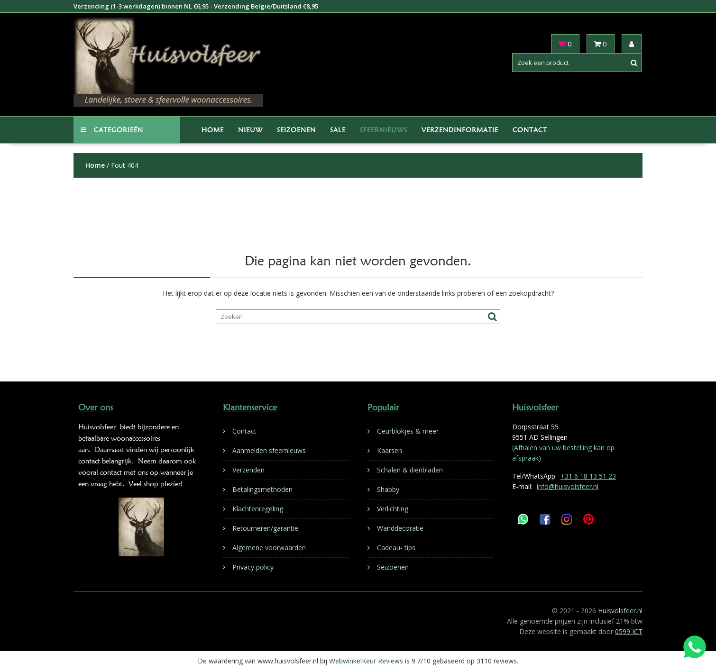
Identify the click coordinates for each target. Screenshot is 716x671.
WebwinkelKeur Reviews (366, 660)
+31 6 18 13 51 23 (588, 476)
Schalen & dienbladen (410, 469)
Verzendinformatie (460, 130)
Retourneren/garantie (265, 528)
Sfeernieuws (383, 130)
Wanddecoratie (400, 528)
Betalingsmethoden (262, 489)
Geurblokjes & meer (408, 430)
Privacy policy (253, 566)
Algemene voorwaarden (269, 547)
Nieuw (250, 130)
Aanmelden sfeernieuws (269, 450)
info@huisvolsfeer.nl (567, 486)
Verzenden (248, 469)
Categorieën (112, 130)
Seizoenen (296, 130)
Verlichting (392, 508)
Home (213, 130)
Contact (530, 130)
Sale (338, 130)
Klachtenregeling (257, 508)
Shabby (388, 489)
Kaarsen (389, 450)
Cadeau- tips (396, 547)
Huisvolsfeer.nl (620, 610)
